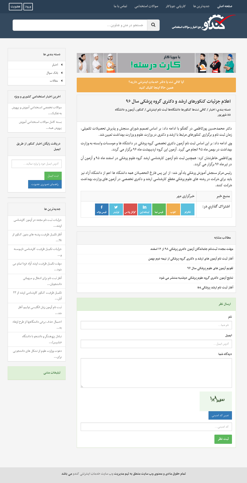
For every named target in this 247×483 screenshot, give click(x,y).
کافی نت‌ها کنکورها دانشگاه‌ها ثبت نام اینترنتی (176, 109)
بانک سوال (54, 73)
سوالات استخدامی (146, 6)
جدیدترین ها (201, 6)
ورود (28, 6)
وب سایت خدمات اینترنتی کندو (93, 474)
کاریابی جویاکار (176, 6)
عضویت (15, 6)
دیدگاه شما (225, 354)
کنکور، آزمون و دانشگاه (129, 109)
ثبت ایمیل (53, 175)
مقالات (56, 81)
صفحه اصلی (222, 6)
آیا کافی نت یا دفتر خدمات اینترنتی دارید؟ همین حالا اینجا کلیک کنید (156, 85)
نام (230, 317)
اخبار (212, 109)
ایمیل (228, 335)
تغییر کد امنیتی (220, 415)
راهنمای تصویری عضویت (44, 184)
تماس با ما (120, 6)
